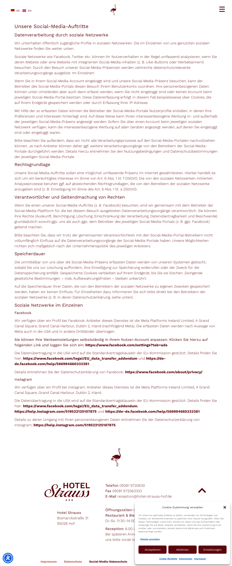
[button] (225, 507)
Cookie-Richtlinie (168, 558)
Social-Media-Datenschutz (108, 561)
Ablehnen (182, 549)
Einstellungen (212, 549)
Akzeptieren (153, 549)
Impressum (200, 558)
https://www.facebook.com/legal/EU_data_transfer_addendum (80, 358)
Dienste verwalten (150, 539)
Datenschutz (185, 558)
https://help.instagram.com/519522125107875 (55, 411)
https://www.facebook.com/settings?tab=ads (126, 345)
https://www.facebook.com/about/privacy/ (163, 372)
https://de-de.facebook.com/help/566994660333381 (152, 411)
